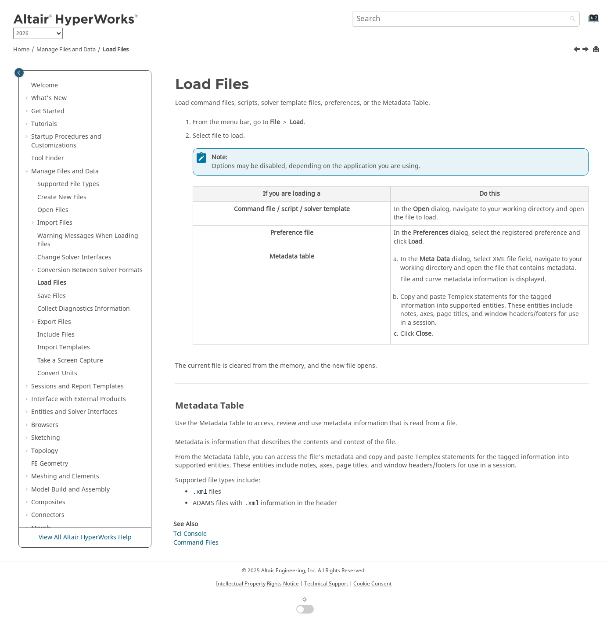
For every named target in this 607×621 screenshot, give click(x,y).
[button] (27, 70)
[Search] (570, 19)
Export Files (54, 221)
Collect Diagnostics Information (83, 207)
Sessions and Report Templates (77, 285)
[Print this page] (596, 50)
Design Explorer (54, 478)
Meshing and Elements (65, 375)
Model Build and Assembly (70, 388)
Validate (43, 491)
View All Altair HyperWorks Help (85, 537)
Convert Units (57, 272)
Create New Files (61, 96)
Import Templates (63, 246)
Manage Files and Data (66, 50)
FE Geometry (49, 362)
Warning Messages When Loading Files (87, 139)
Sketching (45, 336)
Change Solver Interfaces (74, 156)
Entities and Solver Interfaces (74, 311)
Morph (41, 427)
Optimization (50, 465)
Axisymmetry (50, 517)
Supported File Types (68, 83)
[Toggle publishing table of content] (19, 72)
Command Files (196, 542)
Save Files (51, 195)
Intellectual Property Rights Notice (257, 584)
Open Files (52, 109)
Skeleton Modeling (58, 440)
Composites (48, 401)
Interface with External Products (78, 298)
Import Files (54, 121)
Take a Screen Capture (70, 259)
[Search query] (466, 19)
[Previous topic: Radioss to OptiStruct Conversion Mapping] (577, 50)
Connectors (48, 414)
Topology (44, 350)
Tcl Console (190, 533)
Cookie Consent (372, 584)
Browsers (44, 324)
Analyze (42, 504)
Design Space (51, 453)
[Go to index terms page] (584, 22)
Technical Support (326, 584)
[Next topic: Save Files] (586, 50)
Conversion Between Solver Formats (90, 169)
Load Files (116, 50)
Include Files (56, 233)
